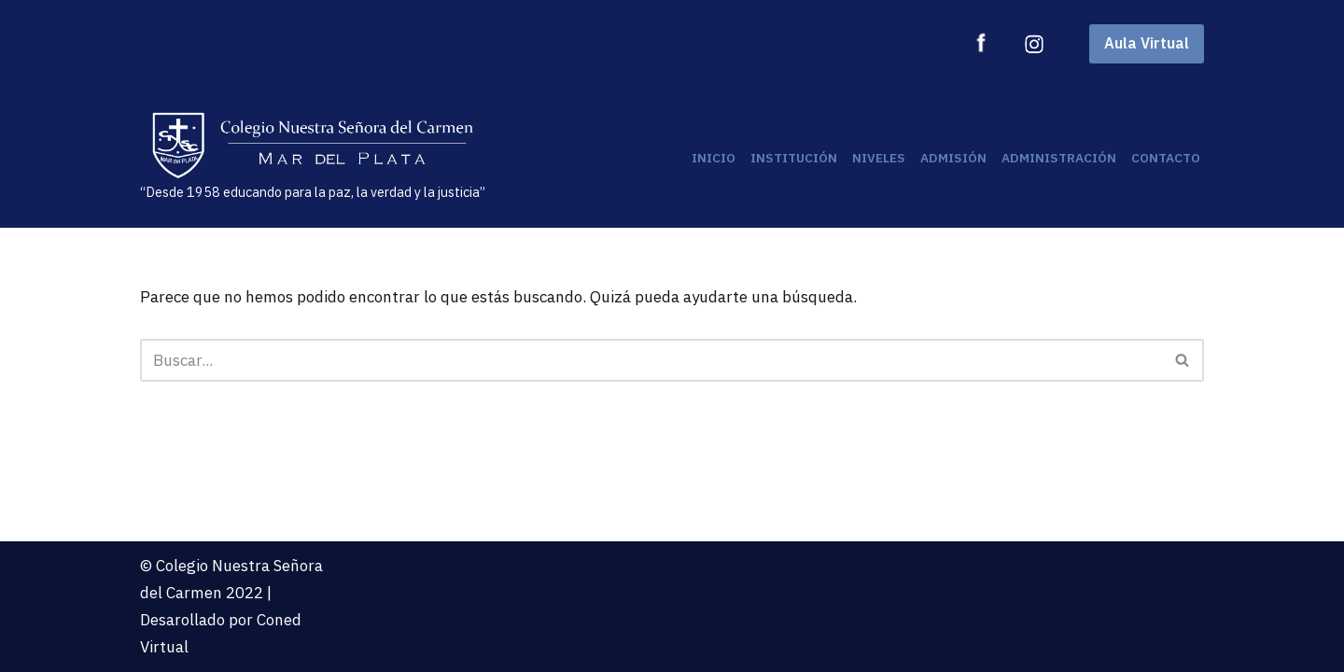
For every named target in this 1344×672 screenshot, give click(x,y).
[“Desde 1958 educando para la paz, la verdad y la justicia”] (312, 157)
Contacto (1165, 157)
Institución (793, 157)
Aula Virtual (1146, 43)
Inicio (713, 157)
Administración (1058, 157)
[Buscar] (651, 360)
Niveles (878, 157)
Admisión (953, 157)
